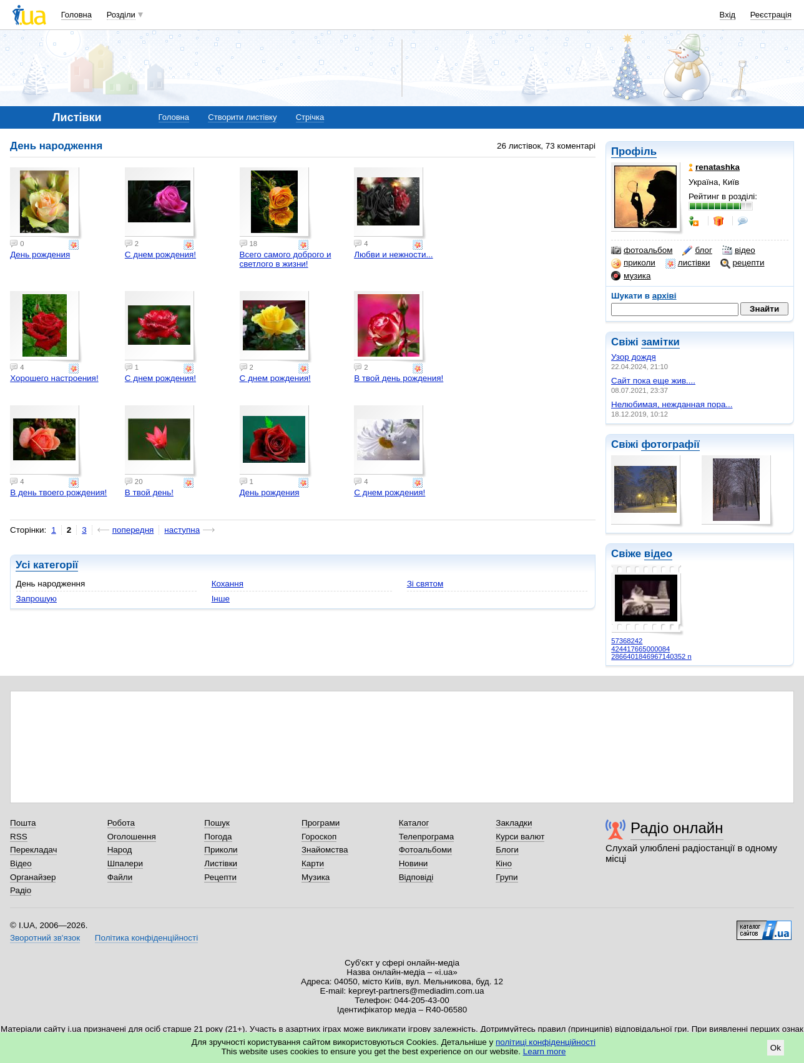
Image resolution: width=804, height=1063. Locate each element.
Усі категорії (47, 565)
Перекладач (33, 849)
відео (738, 250)
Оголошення (131, 836)
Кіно (504, 863)
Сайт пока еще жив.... (653, 380)
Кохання (227, 583)
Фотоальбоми (425, 849)
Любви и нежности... (393, 254)
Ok (775, 1047)
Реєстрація (771, 14)
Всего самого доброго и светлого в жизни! (285, 259)
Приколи (220, 849)
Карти (313, 863)
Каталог (414, 823)
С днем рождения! (160, 254)
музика (630, 276)
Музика (316, 877)
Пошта (23, 823)
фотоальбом (641, 250)
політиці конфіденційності (546, 1042)
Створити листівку (242, 117)
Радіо (20, 890)
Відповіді (416, 877)
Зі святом (425, 583)
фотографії (670, 444)
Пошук (217, 823)
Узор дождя (633, 357)
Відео (21, 863)
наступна (182, 530)
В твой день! (149, 492)
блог (697, 250)
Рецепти (220, 877)
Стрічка (310, 117)
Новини (413, 863)
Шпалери (125, 863)
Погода (218, 836)
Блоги (507, 849)
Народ (119, 849)
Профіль (634, 151)
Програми (321, 823)
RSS (18, 836)
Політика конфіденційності (146, 937)
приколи (633, 263)
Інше (221, 598)
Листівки (220, 863)
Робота (121, 823)
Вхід (728, 14)
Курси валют (520, 836)
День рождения (40, 254)
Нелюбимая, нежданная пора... (672, 404)
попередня (133, 530)
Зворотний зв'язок (45, 937)
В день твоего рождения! (58, 492)
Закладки (514, 823)
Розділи (121, 14)
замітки (660, 342)
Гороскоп (319, 836)
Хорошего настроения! (54, 378)
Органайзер (33, 877)
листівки (687, 263)
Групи (506, 877)
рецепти (742, 263)
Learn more (544, 1051)
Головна (76, 14)
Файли (120, 877)
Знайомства (325, 849)
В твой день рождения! (398, 378)
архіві (664, 295)
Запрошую (36, 598)
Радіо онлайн (676, 827)
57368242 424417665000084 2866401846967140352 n (651, 648)
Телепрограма (426, 836)
